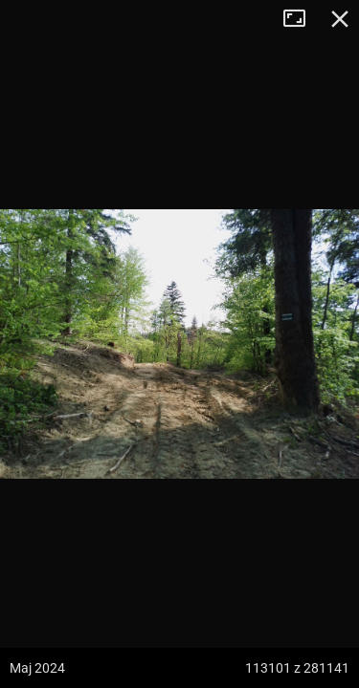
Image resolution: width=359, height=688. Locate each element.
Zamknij (340, 19)
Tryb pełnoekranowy (301, 19)
